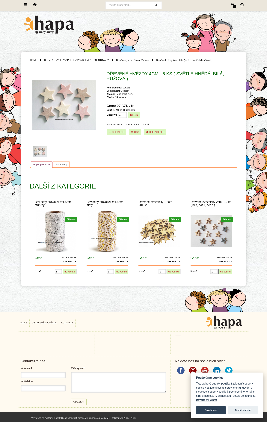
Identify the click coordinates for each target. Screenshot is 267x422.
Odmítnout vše (243, 410)
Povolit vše (211, 410)
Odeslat (79, 401)
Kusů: (38, 271)
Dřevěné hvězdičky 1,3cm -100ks (155, 203)
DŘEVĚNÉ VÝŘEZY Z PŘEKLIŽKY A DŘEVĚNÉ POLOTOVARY (76, 60)
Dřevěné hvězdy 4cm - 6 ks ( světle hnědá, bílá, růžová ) (184, 60)
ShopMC (58, 418)
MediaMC (105, 418)
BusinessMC (81, 418)
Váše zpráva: (78, 368)
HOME (33, 60)
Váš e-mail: (26, 368)
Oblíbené (116, 132)
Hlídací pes (155, 132)
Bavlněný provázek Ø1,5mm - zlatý (106, 203)
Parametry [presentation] (61, 164)
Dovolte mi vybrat (206, 400)
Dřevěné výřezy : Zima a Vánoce (132, 60)
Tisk (135, 132)
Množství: (112, 115)
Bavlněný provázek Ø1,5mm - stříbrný (54, 203)
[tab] (41, 165)
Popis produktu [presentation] (41, 164)
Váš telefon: (27, 381)
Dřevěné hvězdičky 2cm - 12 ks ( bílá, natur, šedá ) (211, 203)
